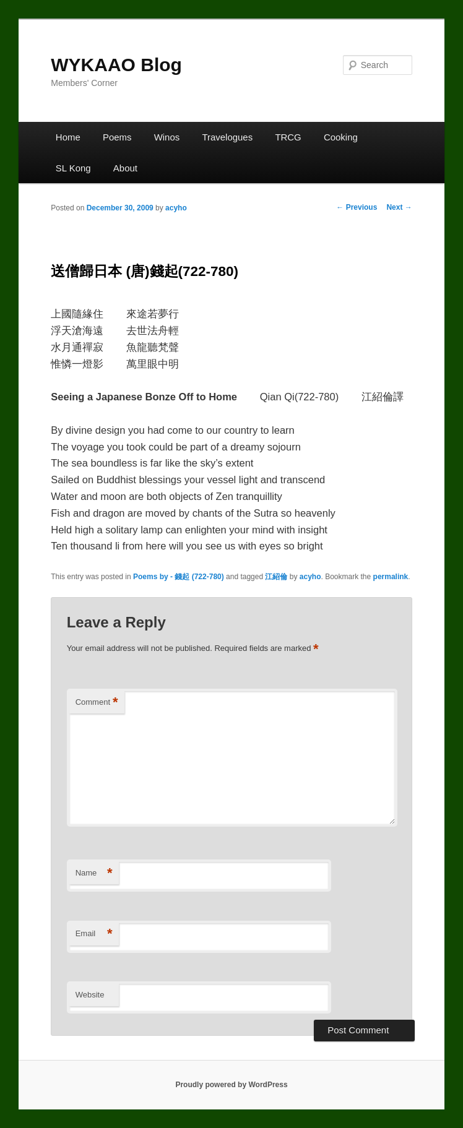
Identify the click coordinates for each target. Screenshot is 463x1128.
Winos (167, 137)
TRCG (288, 137)
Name (94, 873)
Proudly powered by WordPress (231, 1084)
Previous (356, 207)
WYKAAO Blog (116, 64)
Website (90, 994)
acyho (176, 208)
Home (68, 137)
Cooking (341, 137)
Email (94, 934)
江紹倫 (276, 576)
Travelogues (227, 137)
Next (399, 207)
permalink (391, 576)
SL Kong (73, 168)
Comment (97, 703)
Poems (117, 137)
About (125, 168)
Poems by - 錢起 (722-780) (178, 576)
